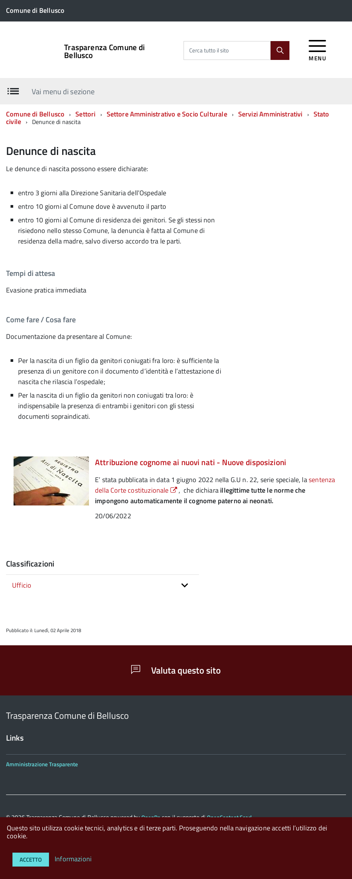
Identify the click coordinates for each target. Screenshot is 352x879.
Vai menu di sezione (63, 91)
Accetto (31, 859)
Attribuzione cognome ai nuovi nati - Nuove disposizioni (190, 462)
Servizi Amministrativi (270, 114)
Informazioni (73, 859)
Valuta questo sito (176, 670)
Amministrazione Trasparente (42, 764)
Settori (85, 114)
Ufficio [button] (21, 585)
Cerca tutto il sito (209, 50)
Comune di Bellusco (35, 114)
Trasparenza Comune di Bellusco (104, 51)
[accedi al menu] (317, 49)
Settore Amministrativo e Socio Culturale (167, 114)
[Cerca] (280, 50)
